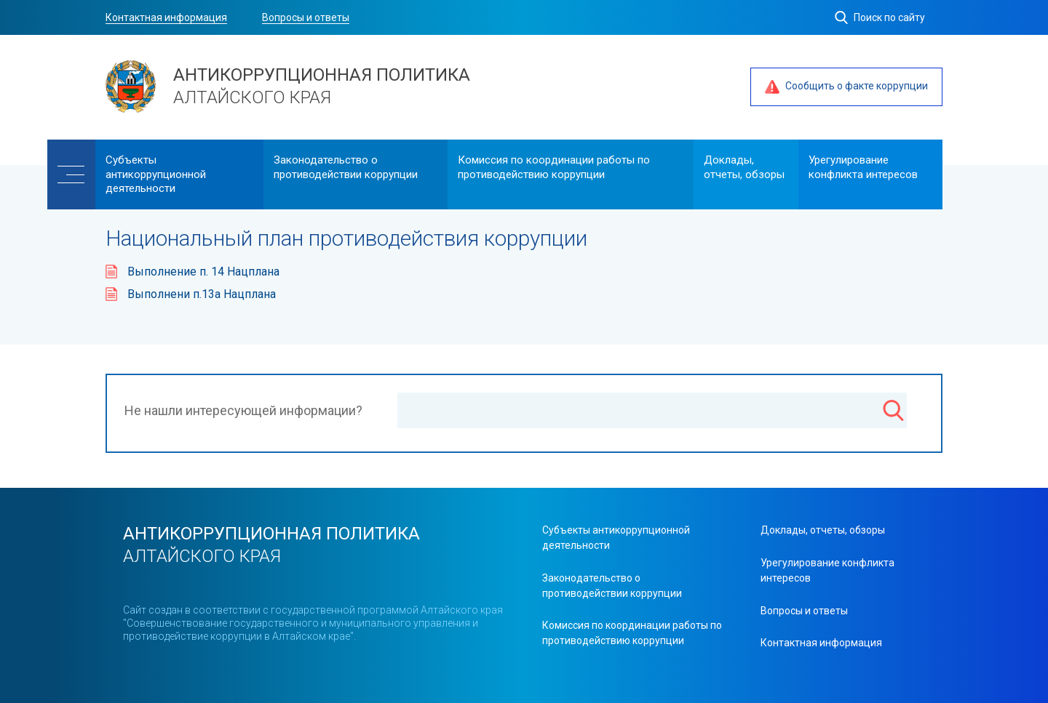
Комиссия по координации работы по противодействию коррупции (554, 167)
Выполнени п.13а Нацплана (201, 294)
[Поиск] (893, 412)
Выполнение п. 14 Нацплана (203, 271)
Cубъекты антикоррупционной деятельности (156, 174)
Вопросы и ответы (305, 17)
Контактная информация (166, 17)
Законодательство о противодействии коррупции (346, 167)
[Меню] (71, 174)
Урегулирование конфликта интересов (863, 167)
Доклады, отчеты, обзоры (744, 167)
